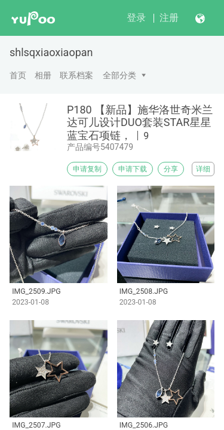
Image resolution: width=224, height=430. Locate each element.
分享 (171, 169)
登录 (136, 17)
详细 (203, 169)
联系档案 (76, 75)
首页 (18, 75)
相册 (43, 75)
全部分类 (119, 75)
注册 (169, 17)
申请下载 (132, 169)
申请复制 (87, 169)
